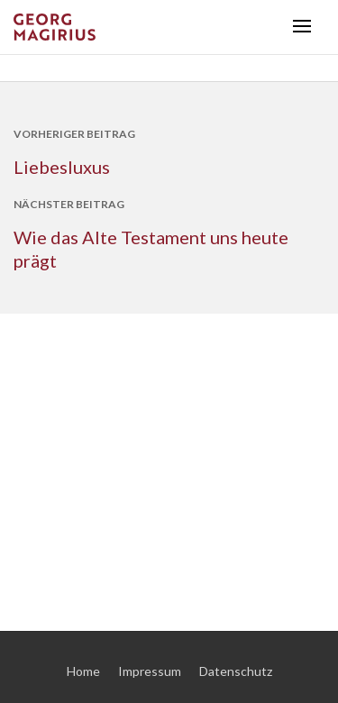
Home (83, 671)
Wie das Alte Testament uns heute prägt (151, 248)
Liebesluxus (62, 167)
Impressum (149, 671)
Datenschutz (235, 671)
